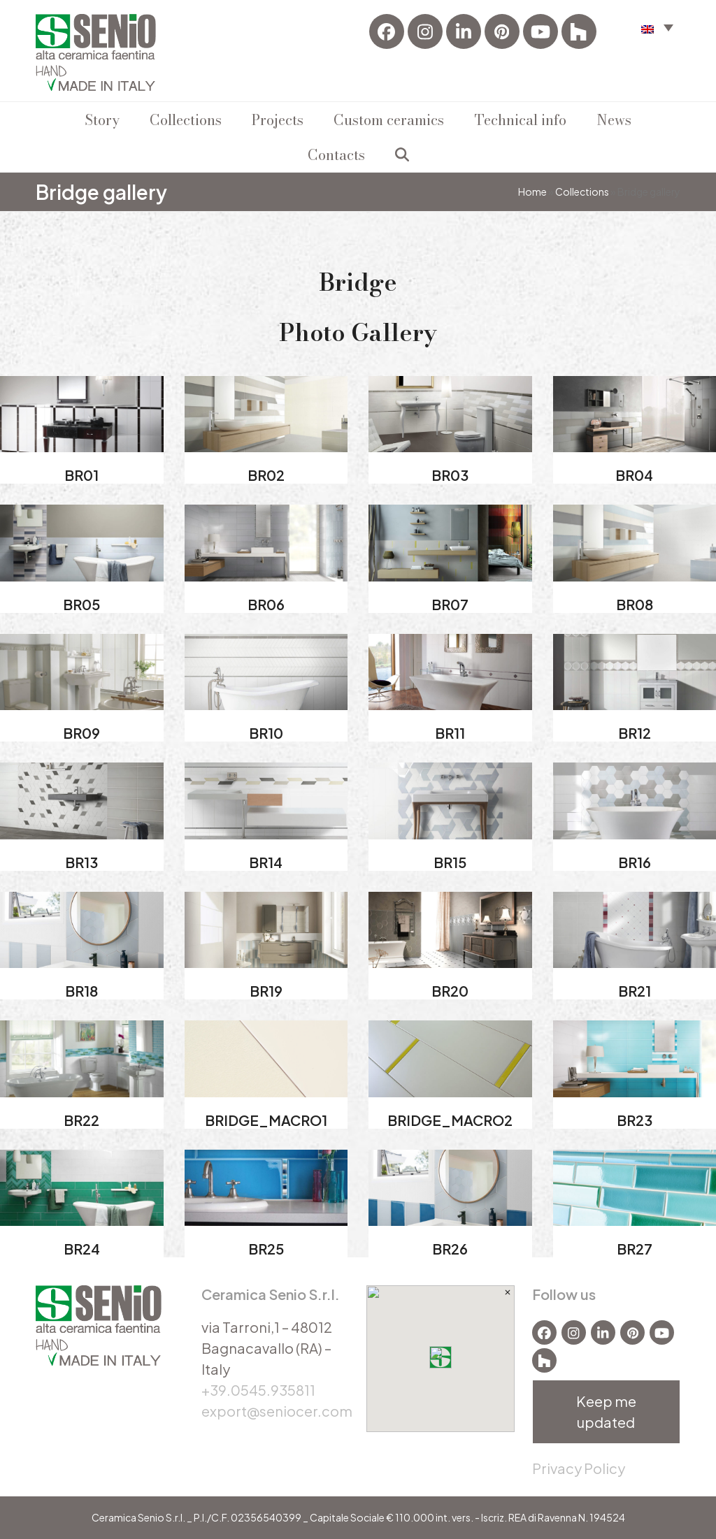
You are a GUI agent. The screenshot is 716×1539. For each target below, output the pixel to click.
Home (532, 191)
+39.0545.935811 (258, 1390)
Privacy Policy (578, 1468)
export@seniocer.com (276, 1410)
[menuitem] (657, 27)
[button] (402, 154)
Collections (582, 191)
